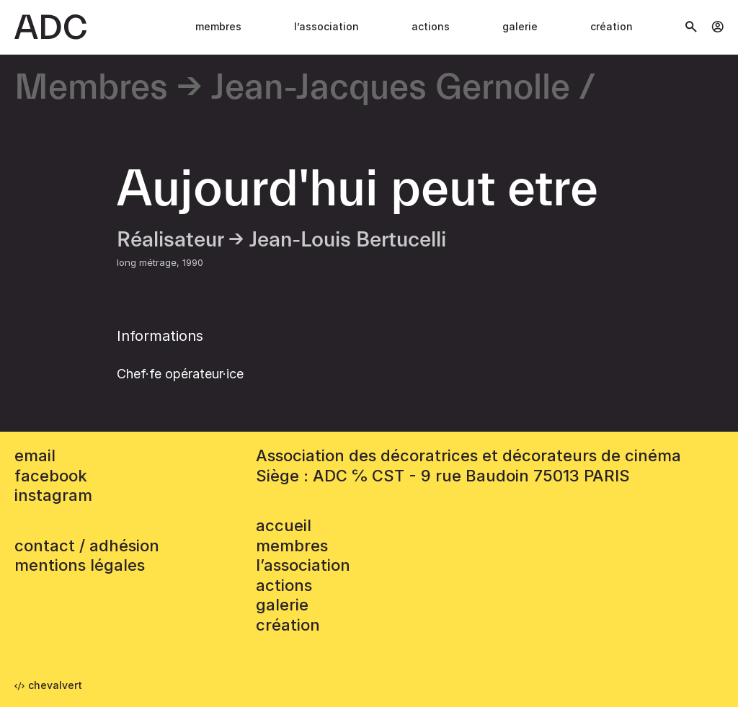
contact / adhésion (86, 545)
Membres (218, 26)
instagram (53, 495)
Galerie (520, 26)
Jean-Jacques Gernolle (390, 88)
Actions (431, 26)
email (34, 455)
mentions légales (79, 565)
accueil (283, 525)
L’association (326, 26)
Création (611, 26)
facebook (50, 475)
